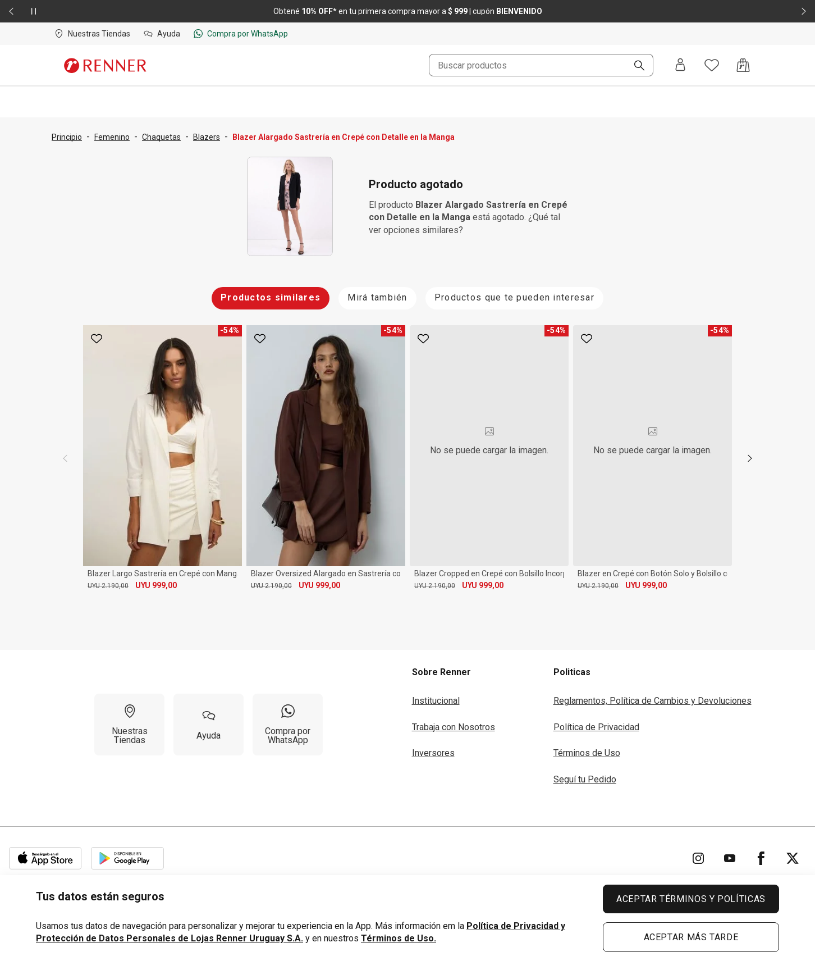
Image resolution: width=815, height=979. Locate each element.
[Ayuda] (208, 724)
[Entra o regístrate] (680, 65)
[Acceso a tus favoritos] (711, 65)
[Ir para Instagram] (698, 858)
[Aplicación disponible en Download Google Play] (127, 858)
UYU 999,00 (156, 585)
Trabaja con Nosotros (453, 727)
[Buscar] (634, 66)
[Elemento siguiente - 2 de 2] (804, 11)
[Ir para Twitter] (792, 858)
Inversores (433, 753)
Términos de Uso (586, 753)
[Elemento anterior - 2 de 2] (11, 11)
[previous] (65, 458)
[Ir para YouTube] (729, 858)
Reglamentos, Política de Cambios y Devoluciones (652, 700)
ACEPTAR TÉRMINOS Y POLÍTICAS (691, 899)
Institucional (436, 700)
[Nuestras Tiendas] (129, 724)
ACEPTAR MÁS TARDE (691, 937)
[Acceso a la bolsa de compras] (743, 65)
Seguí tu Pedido (584, 779)
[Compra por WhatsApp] (288, 724)
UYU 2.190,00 (108, 586)
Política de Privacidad (596, 727)
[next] (749, 458)
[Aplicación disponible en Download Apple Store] (45, 858)
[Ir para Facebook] (761, 858)
